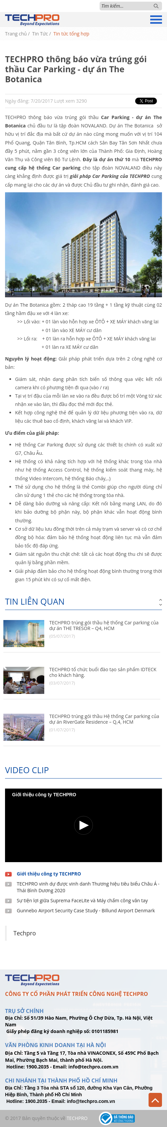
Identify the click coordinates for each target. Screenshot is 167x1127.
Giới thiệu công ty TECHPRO (49, 873)
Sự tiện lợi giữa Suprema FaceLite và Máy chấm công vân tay (82, 900)
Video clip (27, 770)
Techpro (24, 933)
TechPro (77, 1118)
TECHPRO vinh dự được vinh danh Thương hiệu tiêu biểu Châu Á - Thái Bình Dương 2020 (88, 887)
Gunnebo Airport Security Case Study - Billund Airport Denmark (86, 910)
